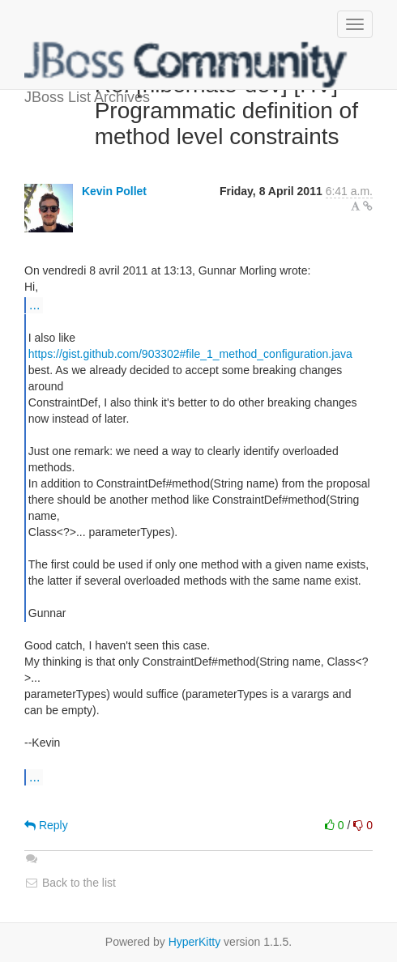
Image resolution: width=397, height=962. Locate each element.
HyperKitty (195, 941)
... (34, 304)
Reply (46, 825)
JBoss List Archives (186, 65)
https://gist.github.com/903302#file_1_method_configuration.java (190, 353)
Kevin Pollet (114, 191)
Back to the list (70, 882)
